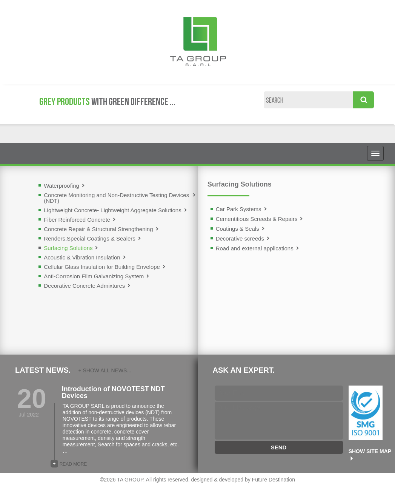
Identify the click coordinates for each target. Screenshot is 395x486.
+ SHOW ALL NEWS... (104, 370)
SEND (279, 447)
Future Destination (273, 480)
